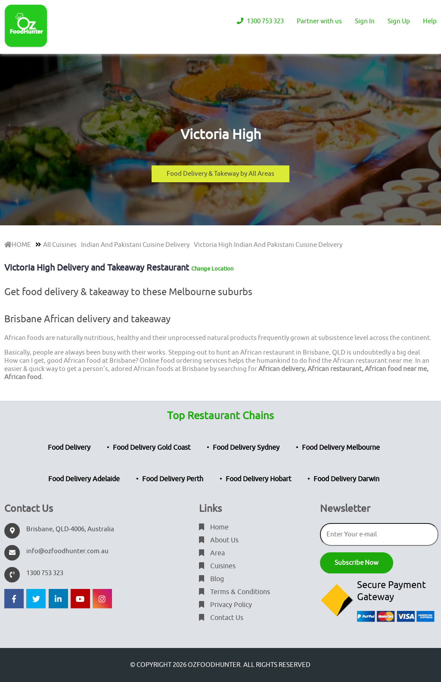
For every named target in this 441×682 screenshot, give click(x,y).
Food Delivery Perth (172, 479)
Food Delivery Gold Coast (151, 447)
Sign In (365, 21)
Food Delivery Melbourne (341, 447)
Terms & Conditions (234, 592)
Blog (211, 579)
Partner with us (319, 21)
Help (430, 21)
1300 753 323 (260, 21)
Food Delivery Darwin (346, 479)
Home (214, 527)
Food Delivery (69, 447)
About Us (219, 540)
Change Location (212, 268)
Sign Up (399, 21)
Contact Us (221, 617)
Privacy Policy (225, 605)
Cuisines (217, 566)
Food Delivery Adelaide (84, 479)
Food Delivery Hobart (258, 479)
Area (212, 553)
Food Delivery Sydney (246, 447)
